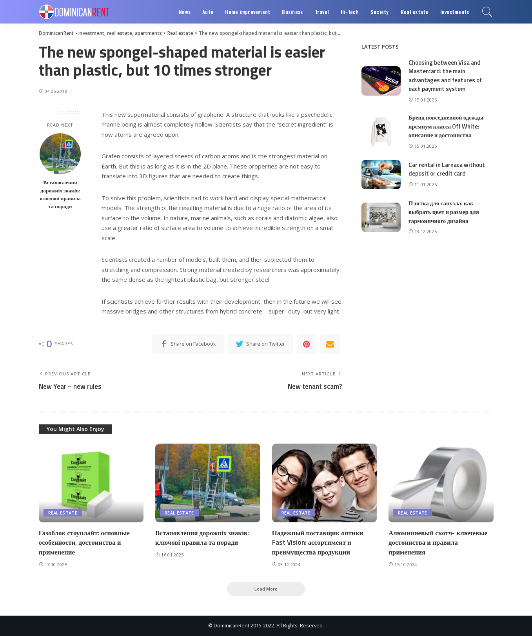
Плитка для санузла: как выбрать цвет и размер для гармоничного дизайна (444, 212)
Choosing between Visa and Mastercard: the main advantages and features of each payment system (445, 76)
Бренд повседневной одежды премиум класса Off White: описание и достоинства (446, 126)
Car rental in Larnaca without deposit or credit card (447, 169)
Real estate (63, 513)
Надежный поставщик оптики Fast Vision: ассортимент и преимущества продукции (317, 542)
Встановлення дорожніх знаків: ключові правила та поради (60, 194)
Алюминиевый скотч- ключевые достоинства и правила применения (438, 542)
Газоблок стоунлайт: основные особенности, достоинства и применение (84, 542)
